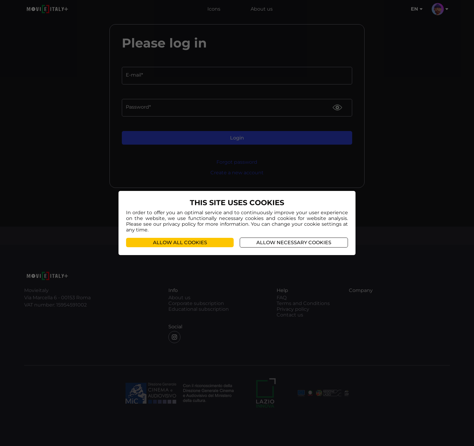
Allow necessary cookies (293, 242)
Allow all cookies (180, 242)
